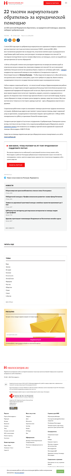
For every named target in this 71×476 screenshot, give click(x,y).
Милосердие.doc (52, 448)
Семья (8, 293)
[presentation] (35, 335)
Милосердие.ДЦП (52, 451)
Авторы (6, 421)
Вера (7, 264)
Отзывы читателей (9, 431)
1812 (49, 437)
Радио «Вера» (7, 445)
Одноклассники (30, 423)
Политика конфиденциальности (34, 445)
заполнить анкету (10, 127)
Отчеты (28, 447)
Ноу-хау (8, 284)
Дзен (27, 419)
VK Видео (28, 431)
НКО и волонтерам (9, 433)
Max (27, 433)
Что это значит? (19, 473)
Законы (8, 267)
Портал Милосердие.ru (10, 416)
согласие (20, 343)
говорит (64, 70)
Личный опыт (10, 278)
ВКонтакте (29, 421)
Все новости (10, 228)
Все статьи (9, 302)
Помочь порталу (15, 165)
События (8, 296)
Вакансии (6, 423)
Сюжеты (6, 426)
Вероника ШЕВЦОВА (27, 35)
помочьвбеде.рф (9, 137)
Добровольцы (8, 174)
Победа (50, 439)
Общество (9, 287)
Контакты (6, 438)
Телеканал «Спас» (8, 448)
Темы (5, 428)
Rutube (27, 428)
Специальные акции (53, 434)
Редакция (6, 419)
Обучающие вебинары (54, 416)
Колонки (8, 273)
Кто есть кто (9, 276)
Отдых (8, 290)
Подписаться (35, 340)
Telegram (28, 416)
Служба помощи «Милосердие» (56, 466)
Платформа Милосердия (54, 423)
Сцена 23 (6, 450)
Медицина (9, 281)
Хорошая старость (53, 442)
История (8, 270)
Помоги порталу (52, 3)
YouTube (28, 426)
